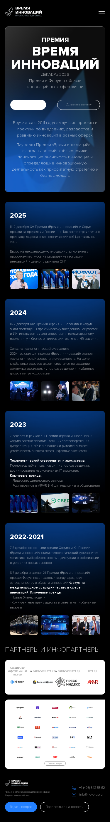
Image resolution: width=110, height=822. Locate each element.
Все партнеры (55, 763)
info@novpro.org (91, 794)
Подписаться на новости (64, 807)
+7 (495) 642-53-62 (92, 788)
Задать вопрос (21, 807)
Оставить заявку (79, 104)
